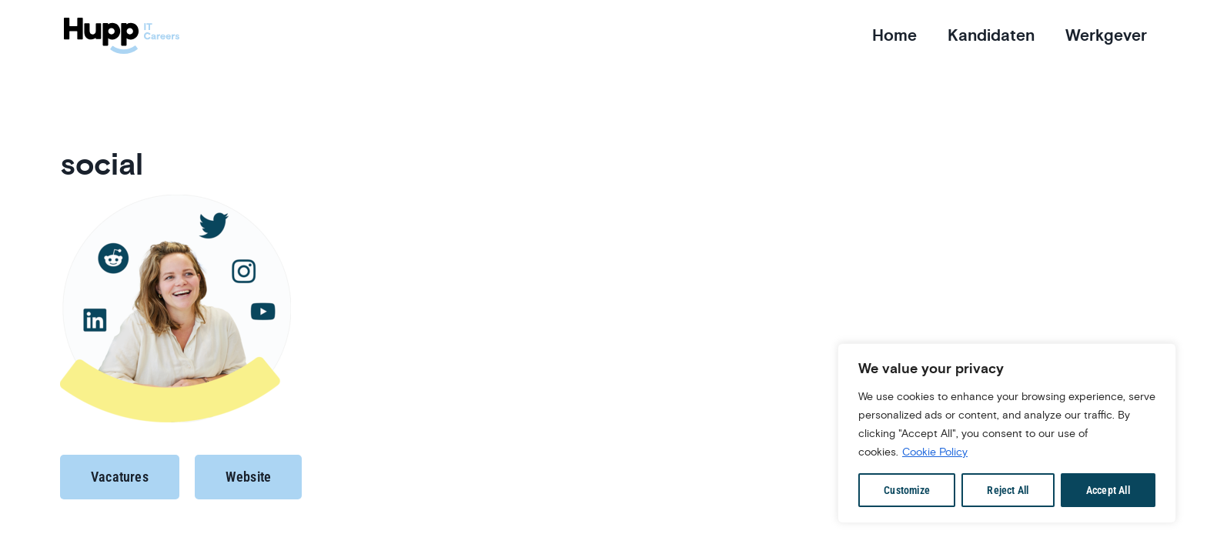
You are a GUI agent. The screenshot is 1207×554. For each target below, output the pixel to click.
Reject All (1007, 490)
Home (894, 35)
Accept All (1108, 490)
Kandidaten (991, 35)
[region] (1007, 433)
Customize (907, 490)
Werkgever (1106, 35)
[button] (119, 477)
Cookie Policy (935, 452)
